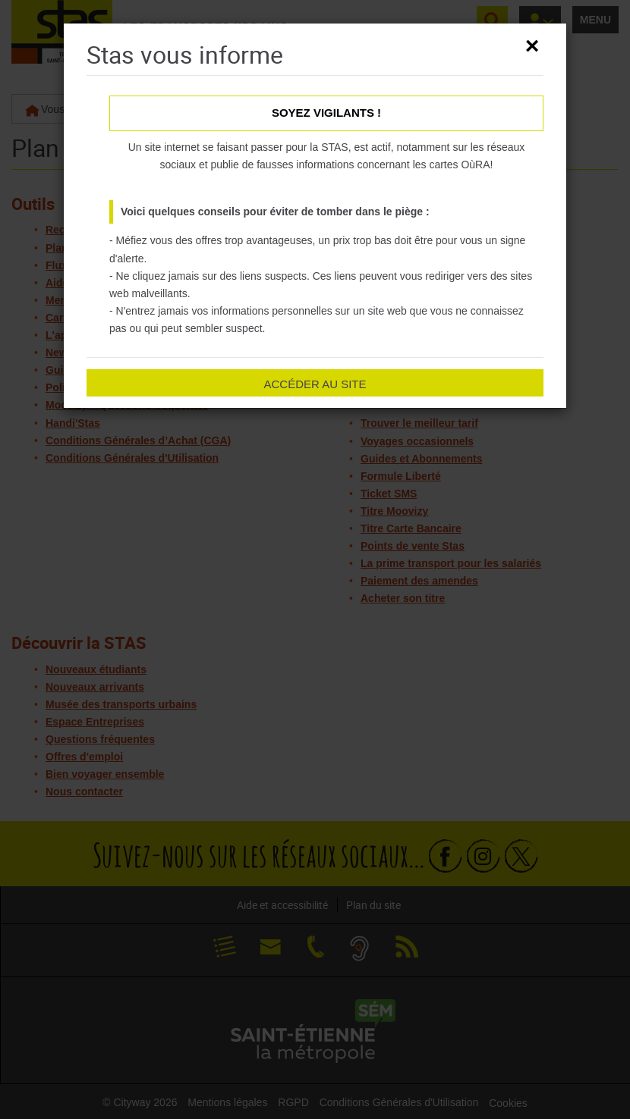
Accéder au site (314, 384)
